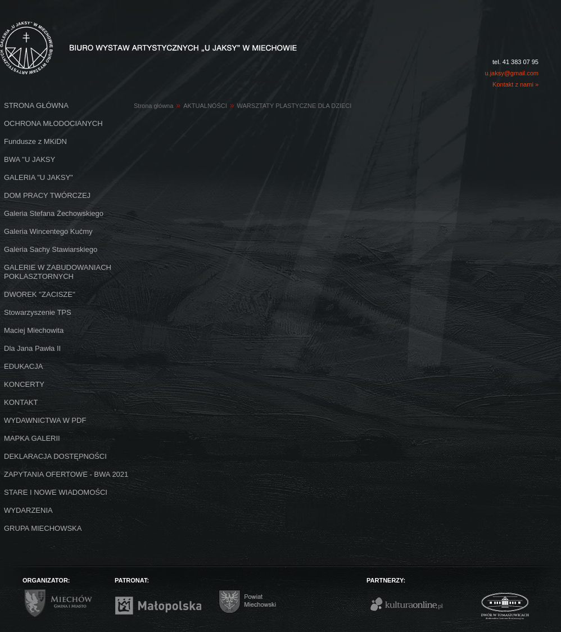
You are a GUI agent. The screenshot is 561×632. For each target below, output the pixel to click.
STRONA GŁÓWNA (36, 105)
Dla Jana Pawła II (32, 348)
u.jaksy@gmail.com (512, 73)
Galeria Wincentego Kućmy (48, 231)
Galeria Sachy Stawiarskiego (50, 249)
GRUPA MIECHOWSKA (43, 528)
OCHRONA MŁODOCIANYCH (53, 123)
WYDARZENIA (28, 510)
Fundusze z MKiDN (35, 141)
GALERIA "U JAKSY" (38, 177)
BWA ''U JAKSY (29, 159)
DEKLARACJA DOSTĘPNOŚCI (55, 456)
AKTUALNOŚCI (205, 105)
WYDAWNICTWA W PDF (45, 420)
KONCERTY (24, 384)
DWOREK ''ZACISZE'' (39, 294)
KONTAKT (21, 402)
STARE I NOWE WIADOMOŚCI (55, 492)
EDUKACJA (23, 366)
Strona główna (153, 105)
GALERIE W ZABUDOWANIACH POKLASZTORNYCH (57, 272)
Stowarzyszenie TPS (37, 312)
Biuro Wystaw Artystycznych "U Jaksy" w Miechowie (128, 35)
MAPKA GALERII (32, 438)
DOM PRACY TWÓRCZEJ (47, 195)
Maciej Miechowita (34, 330)
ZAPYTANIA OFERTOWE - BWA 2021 (66, 474)
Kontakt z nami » (515, 84)
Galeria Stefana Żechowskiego (53, 213)
